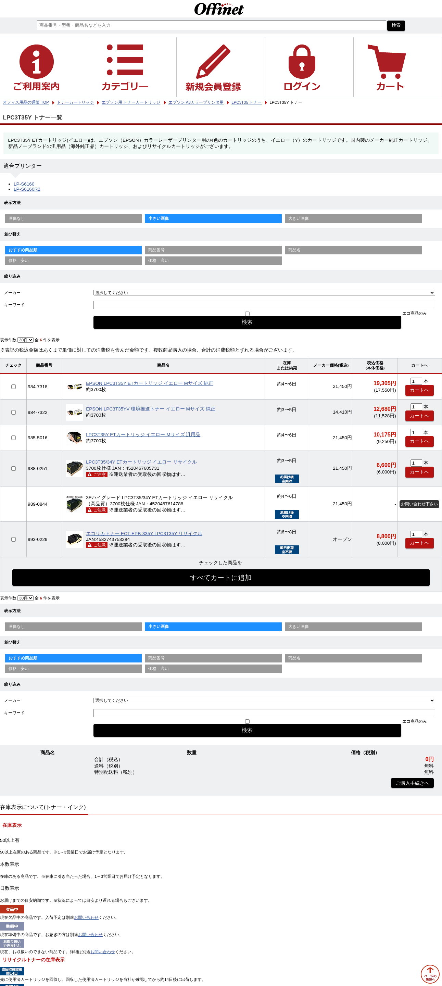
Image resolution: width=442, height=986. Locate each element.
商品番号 (156, 250)
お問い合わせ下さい (419, 504)
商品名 (294, 250)
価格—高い (158, 260)
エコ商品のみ (414, 313)
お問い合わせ (86, 917)
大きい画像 (298, 218)
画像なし (17, 218)
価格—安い (19, 260)
